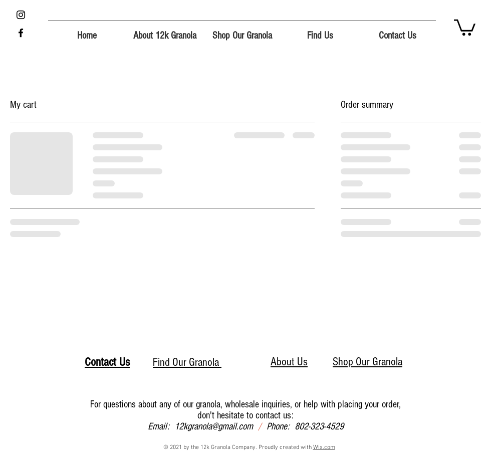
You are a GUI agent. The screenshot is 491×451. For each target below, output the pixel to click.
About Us (289, 361)
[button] (464, 27)
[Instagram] (21, 15)
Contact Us (107, 362)
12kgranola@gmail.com (213, 426)
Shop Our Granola (367, 361)
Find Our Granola (187, 362)
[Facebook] (21, 33)
